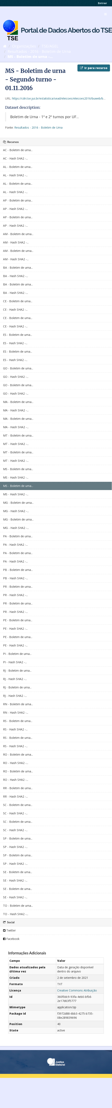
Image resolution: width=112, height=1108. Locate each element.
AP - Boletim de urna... (17, 200)
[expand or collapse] (105, 14)
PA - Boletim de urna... (17, 536)
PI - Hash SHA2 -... (15, 662)
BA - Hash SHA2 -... (15, 276)
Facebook (11, 939)
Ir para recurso (93, 68)
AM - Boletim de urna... (18, 234)
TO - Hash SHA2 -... (15, 914)
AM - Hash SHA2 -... (16, 242)
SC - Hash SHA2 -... (15, 813)
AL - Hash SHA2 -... (15, 175)
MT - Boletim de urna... (18, 435)
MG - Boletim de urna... (18, 503)
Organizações (24, 46)
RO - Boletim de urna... (18, 754)
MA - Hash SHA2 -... (16, 410)
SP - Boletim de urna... (17, 838)
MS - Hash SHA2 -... (15, 477)
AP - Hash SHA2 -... (15, 209)
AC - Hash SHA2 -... (15, 158)
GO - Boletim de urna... (18, 368)
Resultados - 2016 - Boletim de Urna (39, 51)
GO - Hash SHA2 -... (15, 377)
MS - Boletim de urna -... (30, 56)
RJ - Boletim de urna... (17, 670)
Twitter (9, 930)
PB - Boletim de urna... (18, 570)
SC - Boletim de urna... (17, 805)
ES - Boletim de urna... (17, 335)
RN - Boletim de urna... (18, 704)
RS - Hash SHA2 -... (15, 729)
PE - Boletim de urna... (17, 620)
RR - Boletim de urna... (17, 788)
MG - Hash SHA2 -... (16, 511)
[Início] (5, 46)
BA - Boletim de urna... (18, 267)
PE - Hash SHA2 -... (15, 628)
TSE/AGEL (49, 46)
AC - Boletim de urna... (17, 150)
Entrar (102, 3)
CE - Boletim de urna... (17, 301)
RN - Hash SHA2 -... (15, 712)
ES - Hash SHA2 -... (15, 343)
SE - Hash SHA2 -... (15, 880)
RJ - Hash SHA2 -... (15, 679)
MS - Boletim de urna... (18, 469)
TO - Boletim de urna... (18, 906)
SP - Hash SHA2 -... (15, 847)
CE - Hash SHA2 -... (15, 309)
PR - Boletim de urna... (17, 587)
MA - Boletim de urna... (18, 402)
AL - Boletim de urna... (17, 167)
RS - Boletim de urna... (17, 721)
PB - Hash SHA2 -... (15, 578)
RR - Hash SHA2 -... (15, 796)
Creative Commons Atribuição (77, 990)
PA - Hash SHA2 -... (15, 545)
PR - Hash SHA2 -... (15, 595)
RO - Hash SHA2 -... (15, 763)
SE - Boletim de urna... (17, 872)
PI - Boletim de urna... (17, 654)
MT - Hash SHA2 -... (16, 444)
